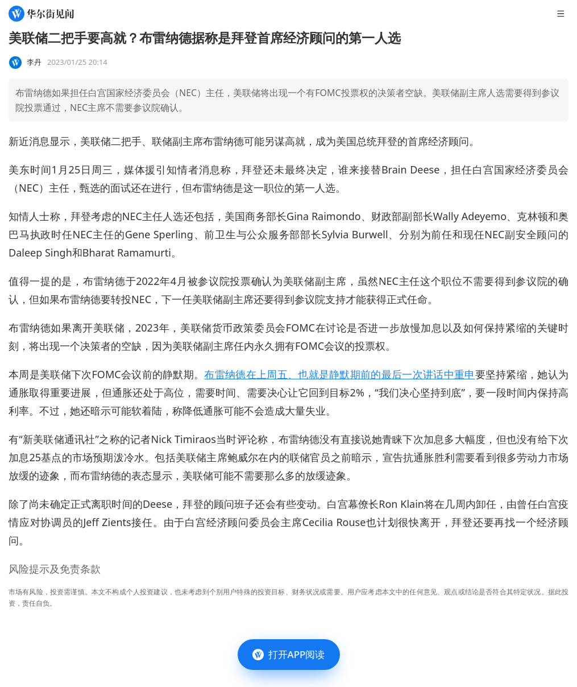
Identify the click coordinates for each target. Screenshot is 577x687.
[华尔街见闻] (41, 14)
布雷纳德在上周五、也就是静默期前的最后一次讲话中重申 (339, 374)
